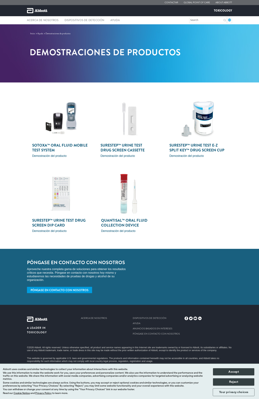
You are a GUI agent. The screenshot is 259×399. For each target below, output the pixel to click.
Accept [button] (233, 371)
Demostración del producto (49, 155)
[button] (225, 19)
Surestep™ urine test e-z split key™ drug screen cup (196, 148)
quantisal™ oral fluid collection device (124, 223)
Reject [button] (233, 381)
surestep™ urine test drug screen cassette (123, 148)
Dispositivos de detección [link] (84, 20)
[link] (32, 33)
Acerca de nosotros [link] (43, 20)
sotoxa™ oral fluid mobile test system (60, 148)
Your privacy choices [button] (233, 392)
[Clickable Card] (61, 118)
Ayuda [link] (115, 20)
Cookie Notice (21, 393)
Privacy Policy (43, 393)
